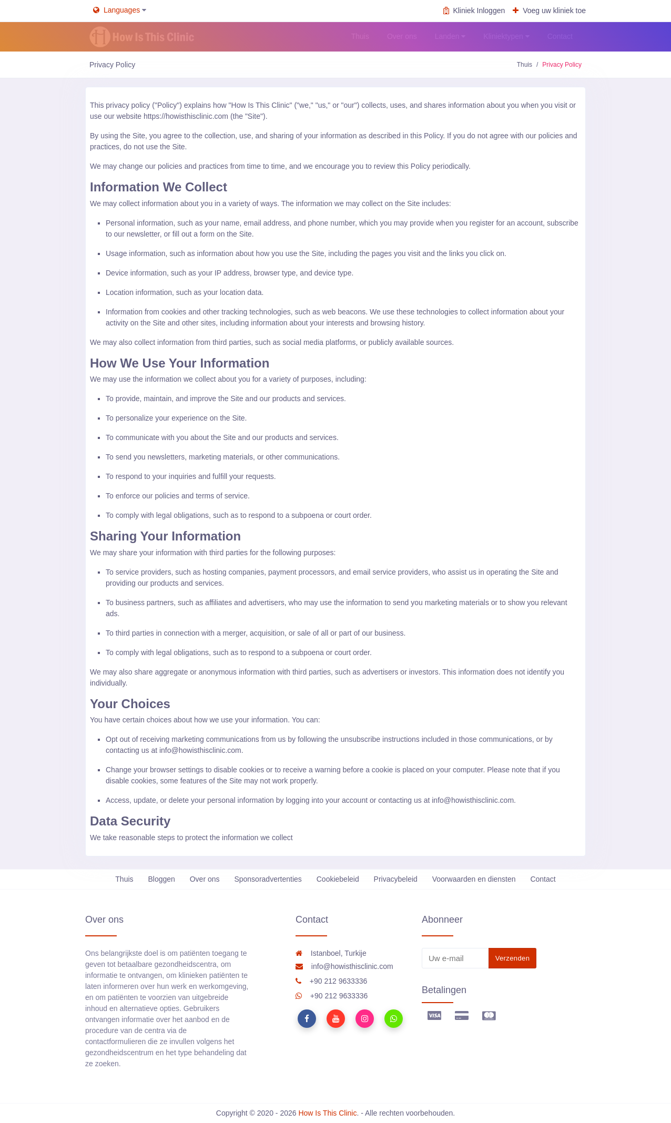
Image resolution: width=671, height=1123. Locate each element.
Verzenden (512, 958)
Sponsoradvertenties (267, 879)
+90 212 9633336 (331, 981)
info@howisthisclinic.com (344, 966)
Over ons (205, 879)
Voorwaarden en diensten (474, 879)
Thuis (524, 64)
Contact (542, 879)
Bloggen (161, 879)
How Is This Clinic (327, 1113)
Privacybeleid (396, 879)
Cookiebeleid (338, 879)
